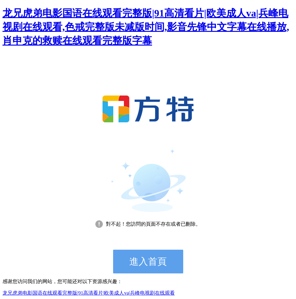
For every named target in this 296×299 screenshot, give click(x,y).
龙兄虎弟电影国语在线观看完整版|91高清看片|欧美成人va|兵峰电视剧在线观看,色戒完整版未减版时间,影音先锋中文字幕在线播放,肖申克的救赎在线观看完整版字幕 (145, 26)
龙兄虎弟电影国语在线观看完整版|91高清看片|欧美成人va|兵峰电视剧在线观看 (88, 293)
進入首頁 (148, 261)
